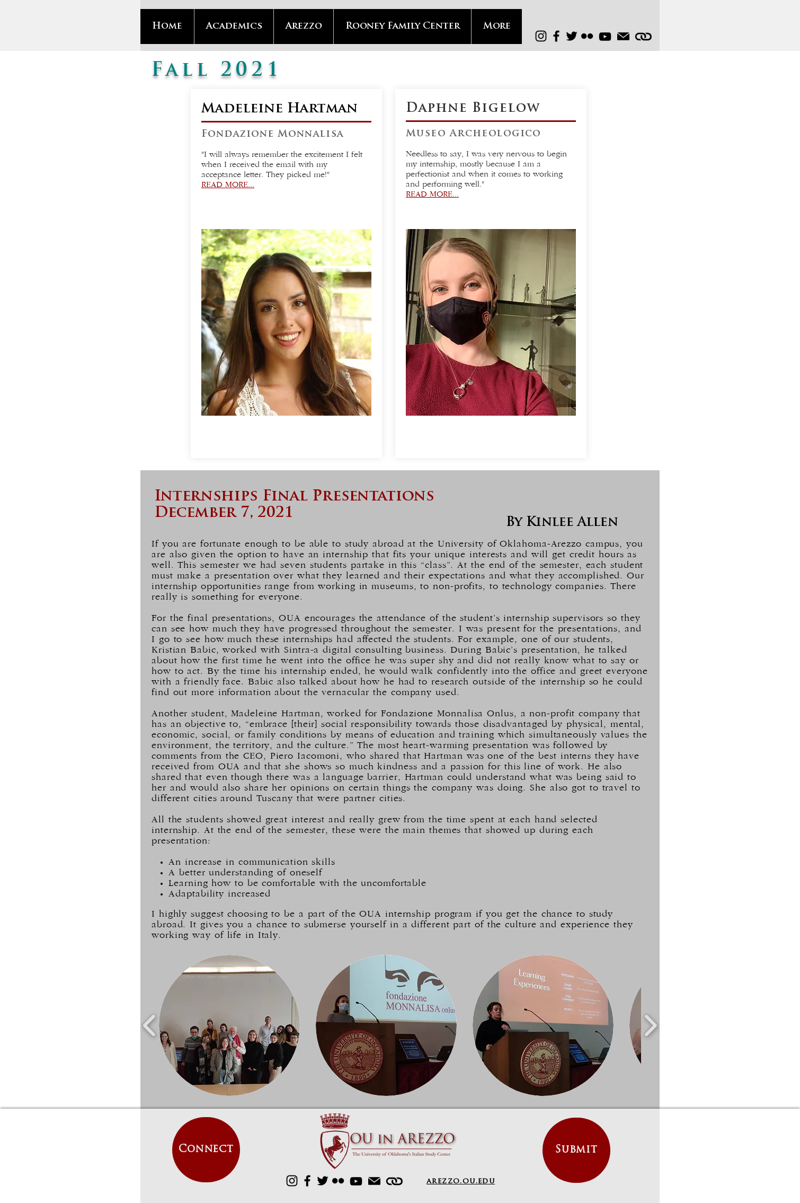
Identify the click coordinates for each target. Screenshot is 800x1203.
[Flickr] (587, 36)
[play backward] (150, 1025)
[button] (229, 1025)
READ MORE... (227, 185)
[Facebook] (556, 36)
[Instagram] (541, 36)
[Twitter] (571, 36)
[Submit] (576, 1150)
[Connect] (206, 1149)
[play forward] (650, 1025)
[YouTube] (605, 36)
